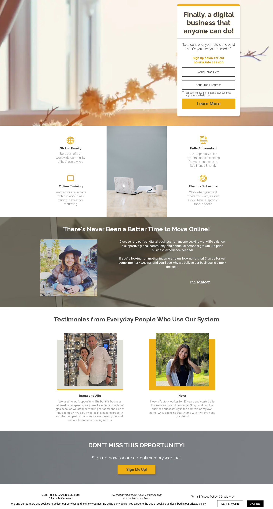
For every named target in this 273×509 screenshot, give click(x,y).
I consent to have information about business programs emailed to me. (208, 94)
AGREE (255, 503)
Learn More (208, 104)
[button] (136, 469)
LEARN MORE (230, 503)
